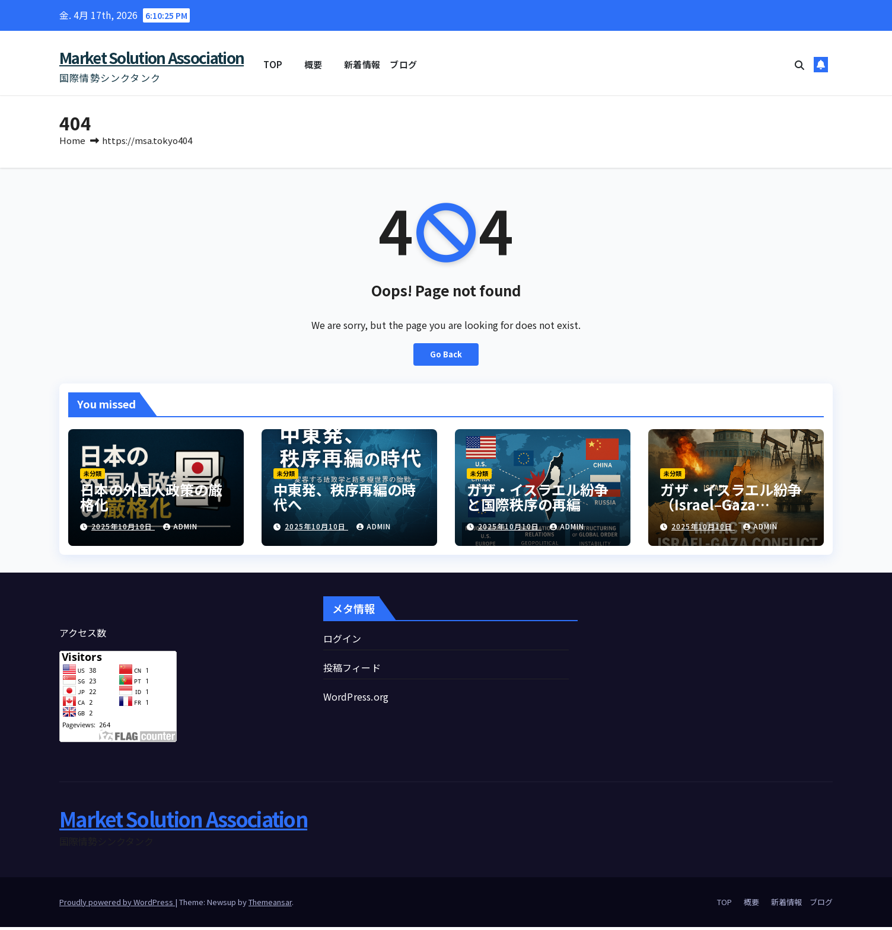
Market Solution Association (151, 57)
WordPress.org (356, 699)
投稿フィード (352, 670)
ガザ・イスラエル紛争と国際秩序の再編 (538, 499)
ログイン (342, 641)
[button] (799, 64)
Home (72, 143)
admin (180, 529)
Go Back (446, 357)
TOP (273, 64)
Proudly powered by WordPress (117, 904)
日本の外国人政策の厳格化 (151, 499)
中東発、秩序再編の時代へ (344, 499)
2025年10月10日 (123, 529)
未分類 (92, 476)
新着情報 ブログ (381, 64)
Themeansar (270, 904)
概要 (313, 64)
